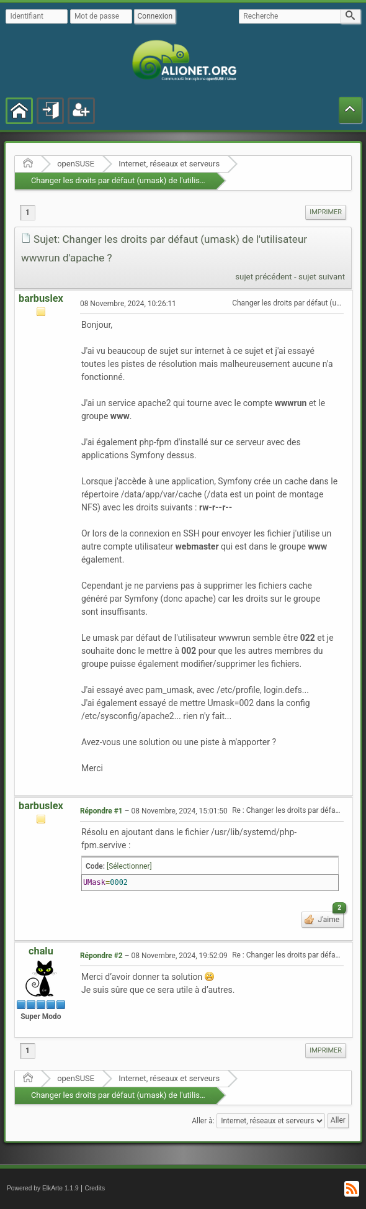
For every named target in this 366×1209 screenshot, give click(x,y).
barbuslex (41, 298)
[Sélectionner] (129, 866)
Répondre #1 (101, 811)
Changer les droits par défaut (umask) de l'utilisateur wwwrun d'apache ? (160, 180)
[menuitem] (325, 212)
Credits (95, 1188)
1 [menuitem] (27, 212)
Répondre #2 (101, 955)
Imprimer (326, 212)
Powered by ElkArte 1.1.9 (43, 1188)
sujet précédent (263, 276)
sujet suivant (321, 276)
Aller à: (203, 1120)
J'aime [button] (330, 918)
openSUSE (75, 163)
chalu (41, 951)
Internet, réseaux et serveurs (169, 163)
